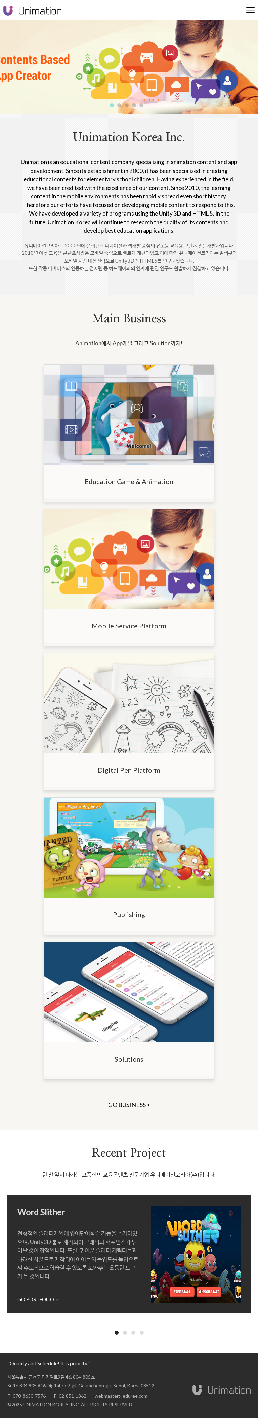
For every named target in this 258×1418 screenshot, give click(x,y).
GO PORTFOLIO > (37, 1299)
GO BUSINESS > (129, 1104)
